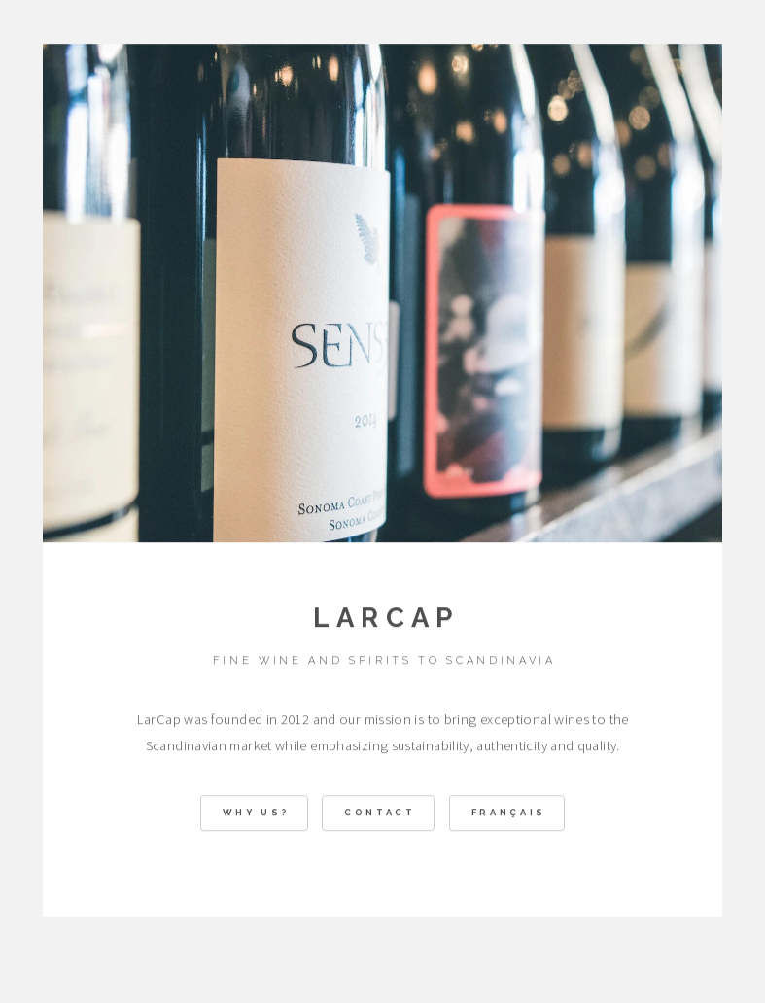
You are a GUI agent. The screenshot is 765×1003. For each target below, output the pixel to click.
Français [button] (508, 814)
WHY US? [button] (256, 814)
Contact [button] (380, 814)
